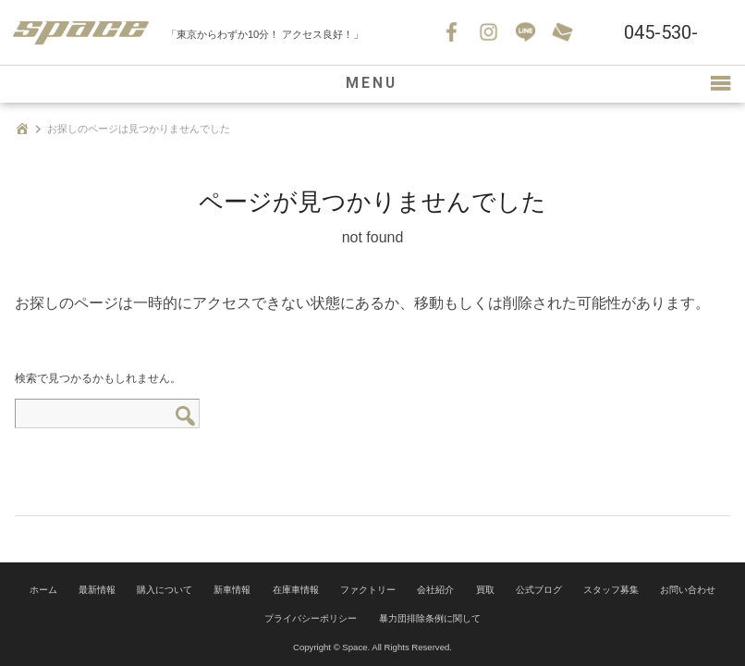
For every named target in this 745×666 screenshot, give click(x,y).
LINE (525, 32)
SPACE (83, 32)
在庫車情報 (296, 589)
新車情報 (232, 589)
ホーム (43, 589)
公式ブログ (539, 589)
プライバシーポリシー (310, 615)
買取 (485, 589)
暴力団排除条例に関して (430, 615)
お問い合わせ (562, 32)
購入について (164, 589)
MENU (372, 83)
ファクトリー (368, 589)
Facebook (452, 32)
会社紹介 (435, 589)
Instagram (488, 32)
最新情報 (97, 589)
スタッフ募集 (611, 589)
